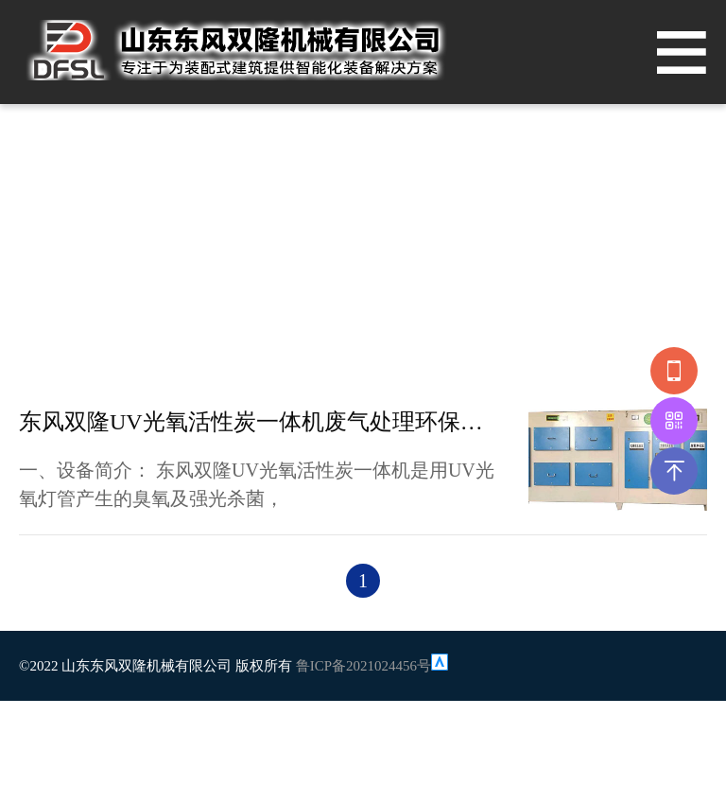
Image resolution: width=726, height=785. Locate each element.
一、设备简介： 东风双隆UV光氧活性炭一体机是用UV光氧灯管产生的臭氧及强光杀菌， (256, 484)
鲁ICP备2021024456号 (363, 665)
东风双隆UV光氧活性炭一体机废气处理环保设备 (260, 422)
